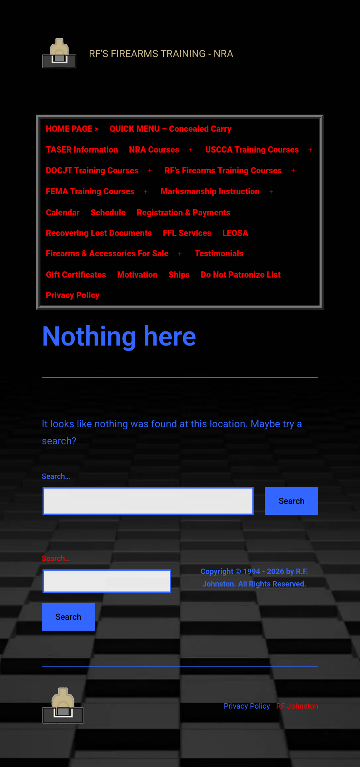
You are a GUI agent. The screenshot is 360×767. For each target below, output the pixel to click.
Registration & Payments (184, 213)
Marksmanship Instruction (210, 191)
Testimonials (218, 253)
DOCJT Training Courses (92, 170)
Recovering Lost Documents (99, 233)
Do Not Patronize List (240, 275)
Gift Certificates (76, 275)
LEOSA (235, 233)
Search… (56, 476)
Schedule (108, 213)
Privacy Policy (73, 295)
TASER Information (82, 150)
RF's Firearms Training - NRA (161, 54)
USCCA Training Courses (252, 150)
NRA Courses (154, 150)
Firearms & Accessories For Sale (107, 253)
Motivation (137, 275)
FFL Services (187, 233)
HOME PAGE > (72, 129)
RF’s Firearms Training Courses (223, 170)
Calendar (63, 213)
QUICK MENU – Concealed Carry (171, 129)
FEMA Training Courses (90, 191)
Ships (179, 275)
